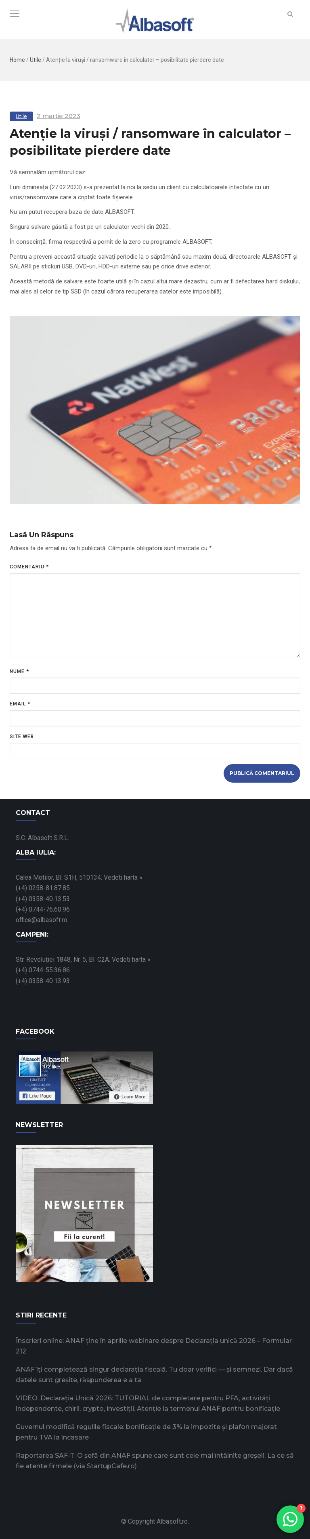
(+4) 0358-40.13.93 (43, 981)
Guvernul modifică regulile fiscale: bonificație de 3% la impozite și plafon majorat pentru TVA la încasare (146, 1432)
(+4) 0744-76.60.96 (43, 909)
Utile (35, 60)
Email (20, 704)
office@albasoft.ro (41, 920)
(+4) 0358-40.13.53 (43, 899)
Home (17, 60)
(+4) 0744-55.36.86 (43, 970)
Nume (19, 671)
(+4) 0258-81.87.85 (43, 888)
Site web (22, 736)
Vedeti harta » (123, 877)
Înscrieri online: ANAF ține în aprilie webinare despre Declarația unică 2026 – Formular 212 (154, 1346)
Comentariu (29, 567)
